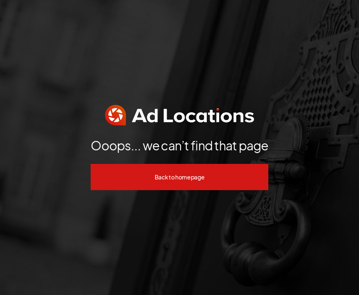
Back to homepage (180, 177)
